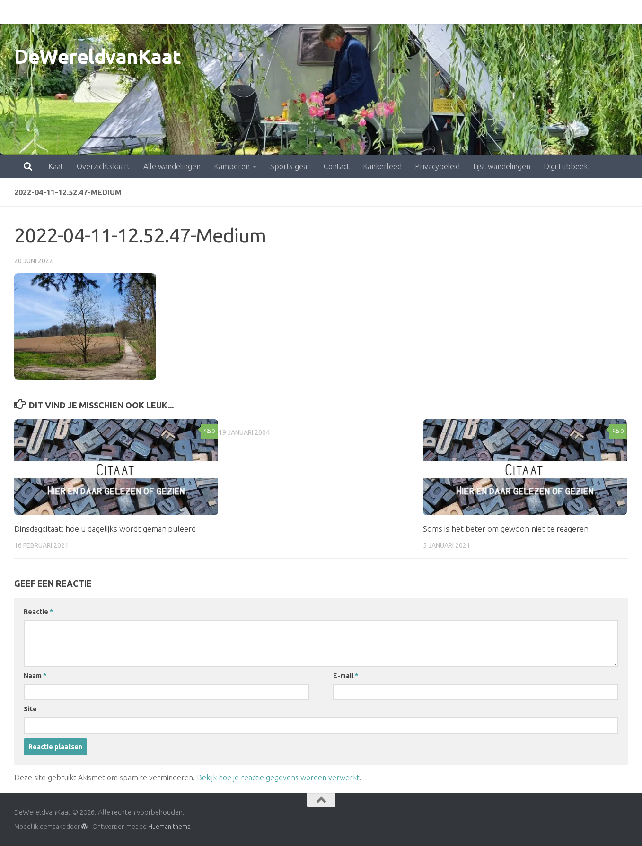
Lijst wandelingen (460, 12)
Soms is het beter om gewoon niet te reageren (506, 528)
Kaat (14, 12)
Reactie (38, 611)
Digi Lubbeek (524, 12)
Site (30, 709)
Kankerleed (340, 12)
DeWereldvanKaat (97, 56)
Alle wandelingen (130, 12)
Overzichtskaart (61, 12)
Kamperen (190, 12)
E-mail (345, 676)
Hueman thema (169, 826)
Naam (35, 676)
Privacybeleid (395, 12)
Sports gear (249, 12)
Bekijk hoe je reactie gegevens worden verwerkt (278, 777)
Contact (295, 12)
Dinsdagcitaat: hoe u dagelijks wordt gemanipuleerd (105, 528)
